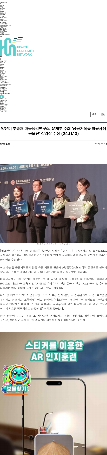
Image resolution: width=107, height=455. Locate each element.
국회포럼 (2, 33)
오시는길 (2, 11)
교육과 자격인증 (4, 24)
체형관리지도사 (3, 27)
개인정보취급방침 (59, 423)
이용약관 (51, 423)
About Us (2, 4)
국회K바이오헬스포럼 (5, 34)
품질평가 (2, 19)
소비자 (1, 10)
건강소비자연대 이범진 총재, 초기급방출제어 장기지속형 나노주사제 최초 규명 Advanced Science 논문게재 (77, 410)
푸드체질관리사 (3, 30)
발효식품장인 (3, 28)
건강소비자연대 (3, 2)
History (2, 5)
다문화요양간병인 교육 (5, 25)
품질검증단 (2, 8)
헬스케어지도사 (3, 31)
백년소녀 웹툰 (3, 17)
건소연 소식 (2, 13)
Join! (1, 36)
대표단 (1, 7)
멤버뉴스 (2, 16)
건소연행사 (2, 14)
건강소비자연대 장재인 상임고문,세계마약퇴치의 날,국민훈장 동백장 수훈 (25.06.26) (25, 409)
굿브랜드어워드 (3, 21)
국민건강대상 (3, 22)
